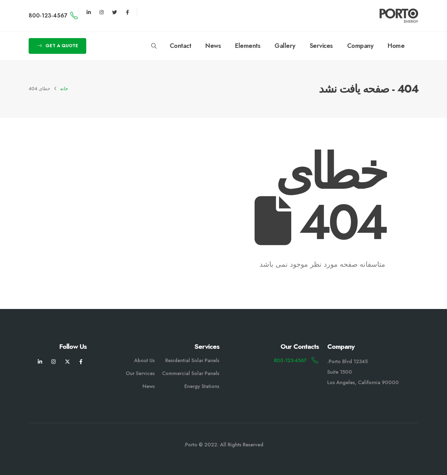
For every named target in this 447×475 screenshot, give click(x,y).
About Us (144, 360)
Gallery (284, 45)
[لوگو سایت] (399, 15)
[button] (154, 46)
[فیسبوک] (81, 361)
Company (360, 45)
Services (321, 45)
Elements (247, 45)
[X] (67, 361)
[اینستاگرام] (53, 361)
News (213, 45)
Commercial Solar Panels (190, 373)
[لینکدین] (40, 361)
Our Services (140, 373)
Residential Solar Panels (192, 360)
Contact (180, 45)
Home (396, 45)
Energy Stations (201, 386)
